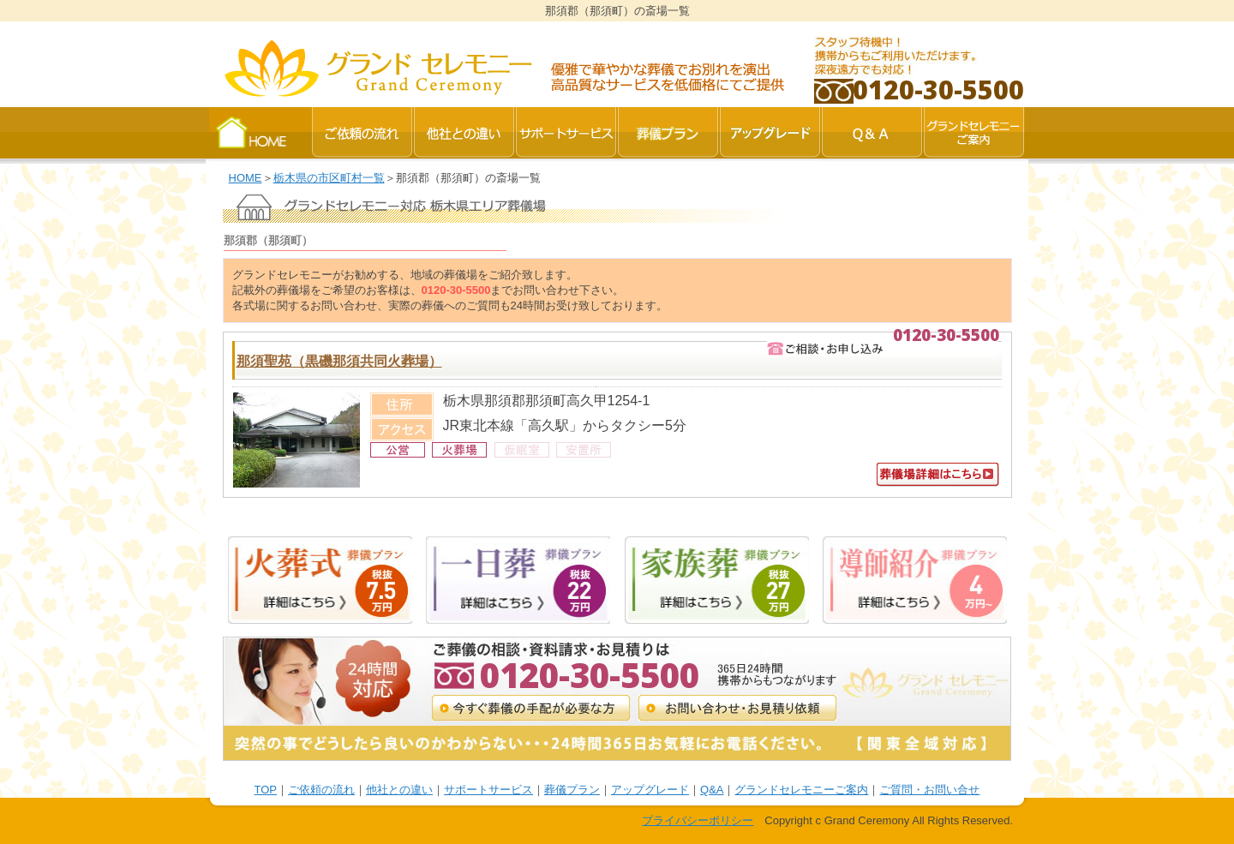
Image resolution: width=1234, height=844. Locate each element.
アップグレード (650, 789)
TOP (266, 789)
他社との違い (399, 789)
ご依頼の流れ (321, 789)
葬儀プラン (572, 789)
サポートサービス (488, 789)
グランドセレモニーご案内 (801, 789)
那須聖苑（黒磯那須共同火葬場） (339, 361)
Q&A (711, 789)
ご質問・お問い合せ (929, 789)
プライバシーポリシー (697, 820)
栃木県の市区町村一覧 (329, 177)
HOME (245, 177)
